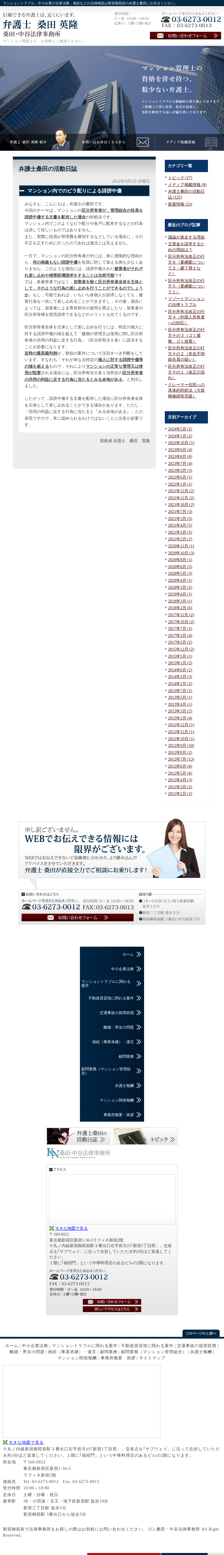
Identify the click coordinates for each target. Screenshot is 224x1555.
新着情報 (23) (180, 204)
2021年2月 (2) (180, 539)
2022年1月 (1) (180, 484)
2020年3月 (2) (180, 587)
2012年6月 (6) (180, 766)
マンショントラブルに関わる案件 (106, 983)
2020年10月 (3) (181, 553)
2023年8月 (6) (180, 456)
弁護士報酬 (124, 1085)
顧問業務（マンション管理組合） (106, 1071)
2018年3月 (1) (180, 601)
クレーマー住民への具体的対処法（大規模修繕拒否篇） (186, 390)
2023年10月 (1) (181, 443)
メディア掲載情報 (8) (187, 185)
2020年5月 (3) (180, 573)
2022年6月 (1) (180, 477)
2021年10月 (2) (181, 504)
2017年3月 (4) (180, 635)
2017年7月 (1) (180, 628)
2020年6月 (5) (180, 567)
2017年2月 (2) (180, 642)
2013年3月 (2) (180, 711)
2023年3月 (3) (180, 470)
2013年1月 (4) (180, 718)
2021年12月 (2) (181, 491)
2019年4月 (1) (180, 594)
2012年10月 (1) (181, 739)
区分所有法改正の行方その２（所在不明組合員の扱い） (186, 354)
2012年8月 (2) (180, 752)
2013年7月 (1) (180, 691)
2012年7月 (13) (181, 759)
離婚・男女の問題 (119, 1027)
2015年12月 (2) (181, 649)
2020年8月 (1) (180, 560)
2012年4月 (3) (180, 780)
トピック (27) (180, 178)
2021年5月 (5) (180, 518)
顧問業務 (126, 1056)
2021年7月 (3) (180, 511)
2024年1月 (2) (180, 436)
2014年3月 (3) (180, 677)
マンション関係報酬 (117, 1100)
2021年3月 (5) (180, 532)
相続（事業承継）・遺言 (113, 1042)
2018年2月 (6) (180, 608)
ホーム (128, 954)
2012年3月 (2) (180, 787)
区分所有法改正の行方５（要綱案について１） (186, 286)
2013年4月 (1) (180, 704)
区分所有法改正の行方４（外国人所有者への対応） (186, 317)
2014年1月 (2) (180, 684)
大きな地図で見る (71, 1228)
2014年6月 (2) (180, 670)
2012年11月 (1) (181, 732)
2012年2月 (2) (180, 793)
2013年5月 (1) (180, 697)
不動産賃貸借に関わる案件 (111, 998)
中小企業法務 (122, 969)
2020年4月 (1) (180, 580)
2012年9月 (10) (181, 745)
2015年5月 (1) (180, 656)
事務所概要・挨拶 (119, 1115)
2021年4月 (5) (180, 525)
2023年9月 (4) (180, 450)
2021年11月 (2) (181, 498)
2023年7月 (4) (180, 463)
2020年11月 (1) (181, 546)
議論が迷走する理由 (186, 237)
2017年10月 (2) (181, 622)
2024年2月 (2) (180, 429)
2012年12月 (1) (181, 725)
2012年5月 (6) (180, 773)
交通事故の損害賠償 (117, 1013)
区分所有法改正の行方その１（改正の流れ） (186, 372)
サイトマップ (152, 1358)
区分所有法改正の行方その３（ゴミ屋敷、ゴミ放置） (186, 335)
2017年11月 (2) (181, 615)
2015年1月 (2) (180, 663)
